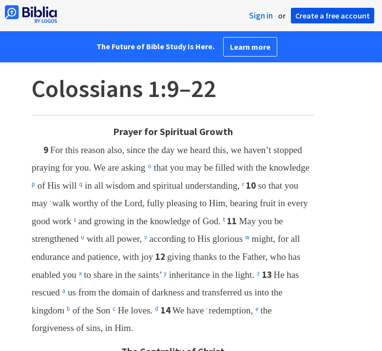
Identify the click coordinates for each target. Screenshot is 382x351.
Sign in (261, 15)
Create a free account (332, 15)
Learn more (250, 47)
